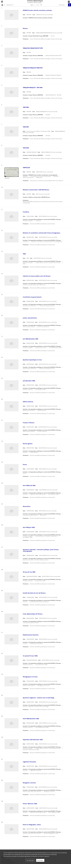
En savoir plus (30, 860)
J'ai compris (40, 860)
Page (31, 5)
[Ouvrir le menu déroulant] (2, 2)
